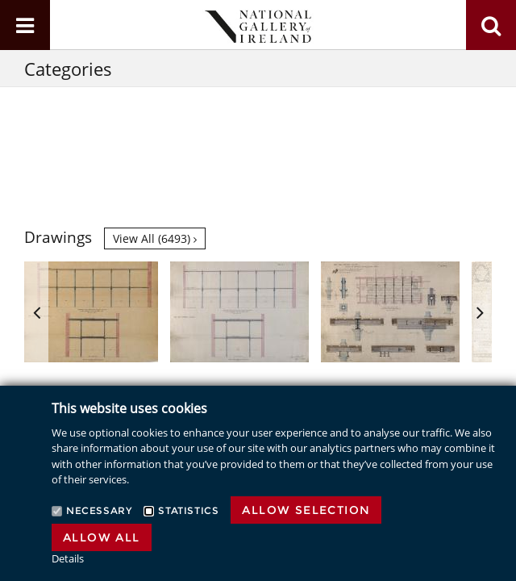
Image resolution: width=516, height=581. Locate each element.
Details (68, 558)
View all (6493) (155, 238)
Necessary (98, 510)
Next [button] (480, 311)
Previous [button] (36, 311)
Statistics (188, 510)
